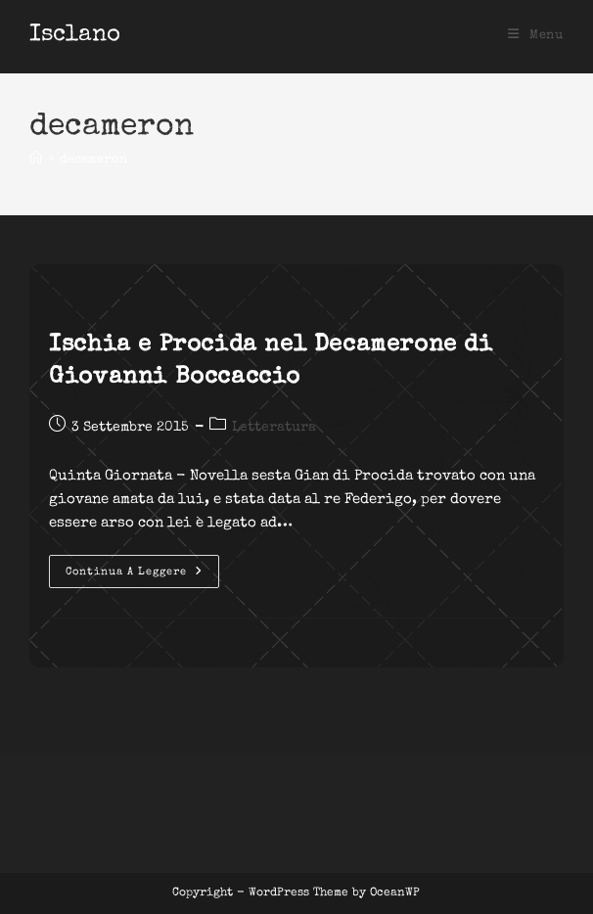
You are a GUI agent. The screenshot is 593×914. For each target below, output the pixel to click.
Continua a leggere (142, 576)
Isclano (74, 35)
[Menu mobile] (536, 35)
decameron (93, 160)
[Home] (35, 160)
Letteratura (274, 427)
